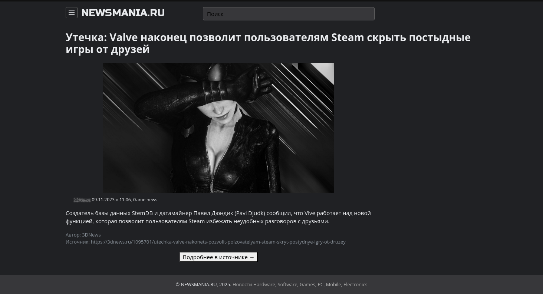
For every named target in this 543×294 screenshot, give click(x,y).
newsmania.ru (123, 13)
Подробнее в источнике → (218, 257)
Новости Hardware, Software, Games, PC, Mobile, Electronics (300, 284)
